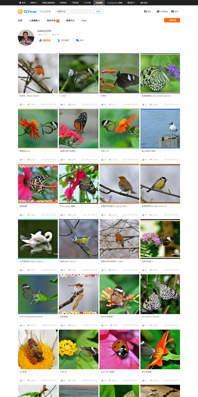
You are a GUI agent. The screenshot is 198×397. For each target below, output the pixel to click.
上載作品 (172, 20)
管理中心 (70, 20)
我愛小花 (105, 151)
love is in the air (26, 389)
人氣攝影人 (34, 20)
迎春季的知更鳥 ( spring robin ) (114, 206)
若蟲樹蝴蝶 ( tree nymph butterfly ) (156, 96)
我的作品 (53, 20)
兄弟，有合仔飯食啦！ (69, 390)
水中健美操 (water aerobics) (31, 261)
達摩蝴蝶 (23, 206)
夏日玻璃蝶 (146, 334)
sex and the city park (150, 316)
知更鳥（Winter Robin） (29, 96)
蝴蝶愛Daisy (24, 151)
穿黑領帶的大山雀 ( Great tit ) (154, 206)
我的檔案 (65, 40)
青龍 (144, 390)
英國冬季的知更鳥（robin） (112, 261)
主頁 (20, 20)
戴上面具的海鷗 (148, 151)
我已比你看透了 (107, 317)
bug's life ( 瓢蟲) (108, 334)
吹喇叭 (104, 96)
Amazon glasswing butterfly (31, 316)
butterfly (63, 372)
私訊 (81, 40)
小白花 (63, 96)
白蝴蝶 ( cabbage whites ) (112, 390)
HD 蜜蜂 (23, 372)
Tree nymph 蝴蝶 (67, 206)
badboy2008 (44, 31)
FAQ (84, 20)
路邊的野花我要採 (68, 151)
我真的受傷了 (147, 261)
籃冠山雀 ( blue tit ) (68, 261)
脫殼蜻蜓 (64, 317)
